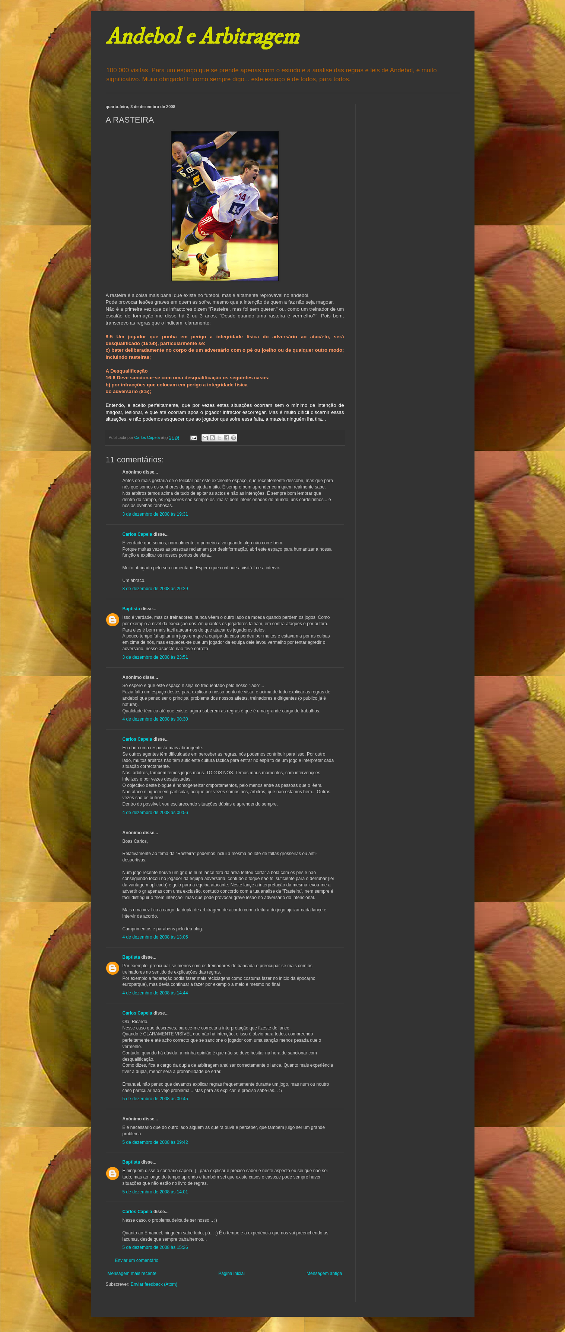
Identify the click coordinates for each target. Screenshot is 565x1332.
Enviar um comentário (137, 1260)
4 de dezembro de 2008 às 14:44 (155, 993)
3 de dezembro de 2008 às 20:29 (155, 588)
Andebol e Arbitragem (202, 37)
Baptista (131, 608)
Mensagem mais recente (132, 1273)
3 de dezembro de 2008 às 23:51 (155, 657)
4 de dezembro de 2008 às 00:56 (155, 812)
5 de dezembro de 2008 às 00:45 (155, 1098)
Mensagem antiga (324, 1273)
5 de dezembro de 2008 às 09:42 (155, 1142)
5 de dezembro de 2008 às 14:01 (155, 1192)
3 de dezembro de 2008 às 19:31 (155, 514)
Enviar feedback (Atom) (154, 1284)
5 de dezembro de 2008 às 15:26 (155, 1247)
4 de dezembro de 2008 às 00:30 (155, 719)
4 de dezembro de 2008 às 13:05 (155, 937)
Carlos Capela (137, 534)
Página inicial (231, 1273)
